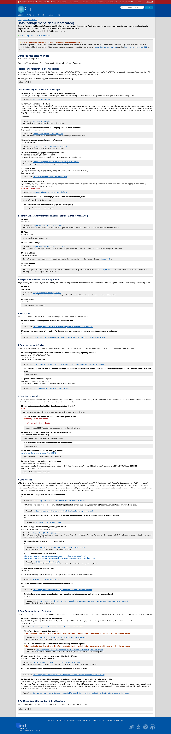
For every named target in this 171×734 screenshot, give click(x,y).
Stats (51, 15)
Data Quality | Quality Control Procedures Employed (51, 388)
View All (150, 2)
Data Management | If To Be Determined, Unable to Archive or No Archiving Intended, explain (69, 650)
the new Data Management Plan (105, 47)
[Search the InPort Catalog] (132, 7)
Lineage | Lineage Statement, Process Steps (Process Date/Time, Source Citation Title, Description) (68, 364)
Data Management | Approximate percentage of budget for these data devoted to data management (69, 337)
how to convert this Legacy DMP (136, 47)
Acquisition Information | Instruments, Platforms (50, 192)
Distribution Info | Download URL (48, 562)
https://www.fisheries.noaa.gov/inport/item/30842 (38, 453)
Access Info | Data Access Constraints (49, 522)
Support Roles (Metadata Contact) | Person (48, 225)
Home (19, 20)
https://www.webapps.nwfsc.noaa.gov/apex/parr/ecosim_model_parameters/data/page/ (55, 556)
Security (101, 720)
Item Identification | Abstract (43, 121)
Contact (61, 720)
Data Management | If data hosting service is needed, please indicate (60, 547)
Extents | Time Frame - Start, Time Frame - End (50, 146)
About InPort (52, 720)
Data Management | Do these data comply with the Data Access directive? (59, 500)
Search (41, 15)
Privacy (94, 720)
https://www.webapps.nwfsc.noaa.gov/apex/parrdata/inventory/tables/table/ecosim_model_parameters (60, 558)
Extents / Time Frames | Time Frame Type (48, 134)
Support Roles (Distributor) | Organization (47, 533)
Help (59, 15)
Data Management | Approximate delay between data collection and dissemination (62, 590)
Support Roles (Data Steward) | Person (47, 293)
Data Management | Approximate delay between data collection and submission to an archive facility (68, 675)
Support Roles (106, 259)
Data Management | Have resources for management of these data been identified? (63, 327)
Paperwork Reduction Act (114, 720)
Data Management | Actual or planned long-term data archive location (58, 627)
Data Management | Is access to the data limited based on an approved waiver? (64, 511)
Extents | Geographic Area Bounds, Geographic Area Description (56, 162)
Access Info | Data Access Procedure (46, 579)
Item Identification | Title (41, 99)
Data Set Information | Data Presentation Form (50, 177)
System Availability (83, 720)
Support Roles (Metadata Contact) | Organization (50, 246)
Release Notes (70, 720)
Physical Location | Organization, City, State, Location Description (56, 662)
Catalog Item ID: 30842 (30, 20)
